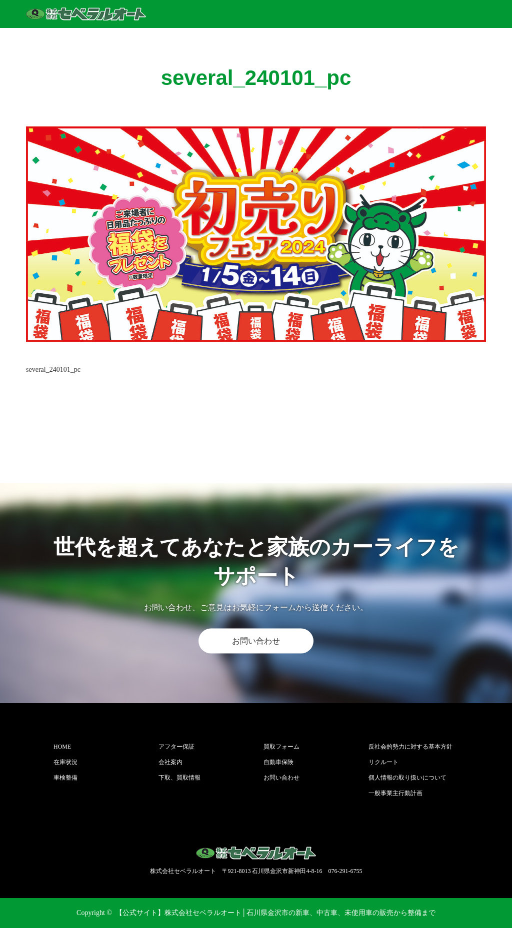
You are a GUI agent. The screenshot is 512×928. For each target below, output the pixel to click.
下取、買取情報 (179, 777)
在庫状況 (66, 762)
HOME (62, 746)
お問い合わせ (256, 641)
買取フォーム (282, 746)
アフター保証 (176, 746)
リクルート (383, 762)
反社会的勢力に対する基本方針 (410, 746)
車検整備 (66, 777)
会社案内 (170, 762)
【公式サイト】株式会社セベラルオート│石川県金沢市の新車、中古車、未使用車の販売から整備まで (276, 913)
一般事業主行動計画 (395, 793)
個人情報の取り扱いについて (407, 777)
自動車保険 (279, 762)
